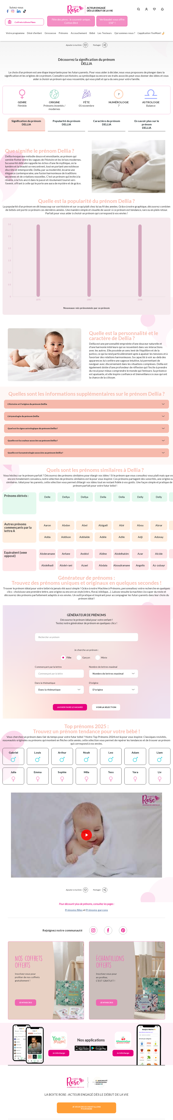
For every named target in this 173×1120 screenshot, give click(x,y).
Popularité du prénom (66, 122)
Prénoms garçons (97, 910)
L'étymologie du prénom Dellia (23, 416)
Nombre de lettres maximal (103, 666)
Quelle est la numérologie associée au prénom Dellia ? (35, 452)
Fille (69, 657)
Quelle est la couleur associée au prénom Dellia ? (33, 440)
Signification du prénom (26, 122)
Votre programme (15, 33)
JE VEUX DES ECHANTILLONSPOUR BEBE (86, 1107)
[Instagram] (12, 11)
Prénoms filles (74, 910)
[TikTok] (24, 11)
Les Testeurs (105, 33)
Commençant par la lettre (48, 666)
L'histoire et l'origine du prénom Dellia (27, 404)
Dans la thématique (45, 682)
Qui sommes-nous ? (124, 33)
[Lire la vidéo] (86, 835)
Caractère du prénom (106, 122)
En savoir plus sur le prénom (146, 124)
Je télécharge (59, 1053)
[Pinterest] (123, 930)
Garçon (86, 657)
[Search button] (138, 9)
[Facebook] (7, 11)
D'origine (93, 682)
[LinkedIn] (18, 11)
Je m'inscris (25, 1002)
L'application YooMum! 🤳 (151, 33)
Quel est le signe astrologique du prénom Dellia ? (33, 428)
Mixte (104, 657)
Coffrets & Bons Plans (25, 22)
